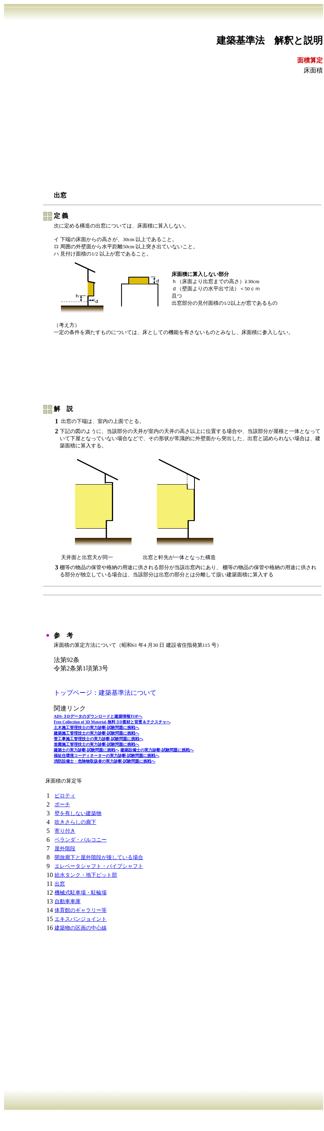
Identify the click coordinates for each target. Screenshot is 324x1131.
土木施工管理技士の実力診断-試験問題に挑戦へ (96, 727)
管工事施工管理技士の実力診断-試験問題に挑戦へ (98, 739)
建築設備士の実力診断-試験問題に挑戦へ (157, 750)
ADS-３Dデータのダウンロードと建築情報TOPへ (98, 716)
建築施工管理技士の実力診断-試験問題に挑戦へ (96, 733)
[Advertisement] (163, 132)
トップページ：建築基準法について (105, 692)
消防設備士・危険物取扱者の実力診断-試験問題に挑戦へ (104, 761)
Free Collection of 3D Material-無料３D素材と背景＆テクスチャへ (112, 722)
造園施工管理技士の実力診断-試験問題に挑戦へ (96, 744)
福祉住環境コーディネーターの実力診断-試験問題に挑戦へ (106, 755)
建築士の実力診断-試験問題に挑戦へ (86, 750)
